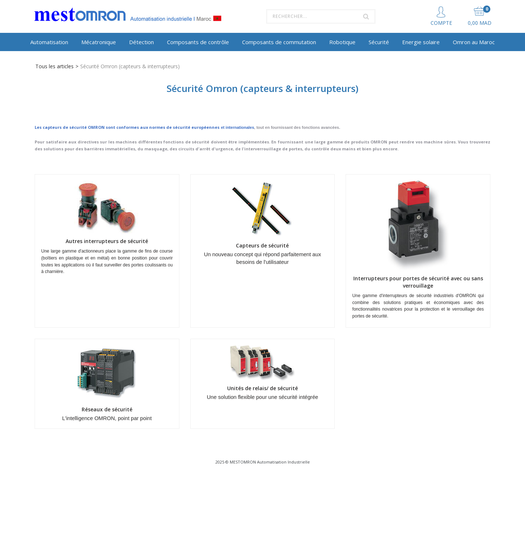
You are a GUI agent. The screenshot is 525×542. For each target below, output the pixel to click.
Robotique (342, 42)
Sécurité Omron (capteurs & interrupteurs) (130, 66)
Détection (141, 42)
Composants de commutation (279, 42)
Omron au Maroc (474, 42)
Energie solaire (421, 42)
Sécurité (379, 42)
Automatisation (49, 42)
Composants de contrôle (198, 42)
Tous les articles (54, 66)
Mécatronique (98, 42)
